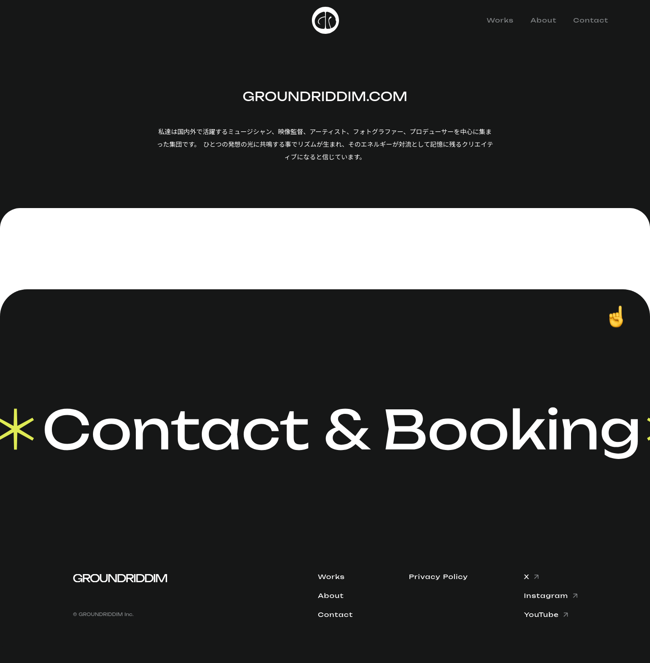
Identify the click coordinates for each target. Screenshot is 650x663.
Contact (590, 20)
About (543, 20)
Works (500, 20)
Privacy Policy (438, 577)
